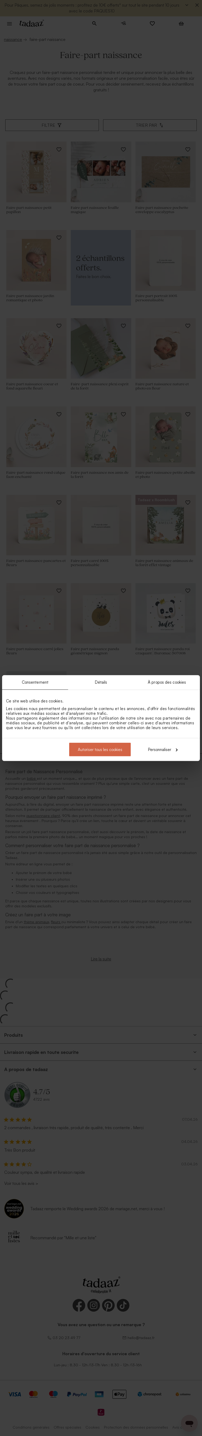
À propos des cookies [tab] (167, 682)
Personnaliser (163, 749)
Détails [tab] (101, 682)
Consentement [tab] (35, 682)
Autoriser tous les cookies (100, 749)
